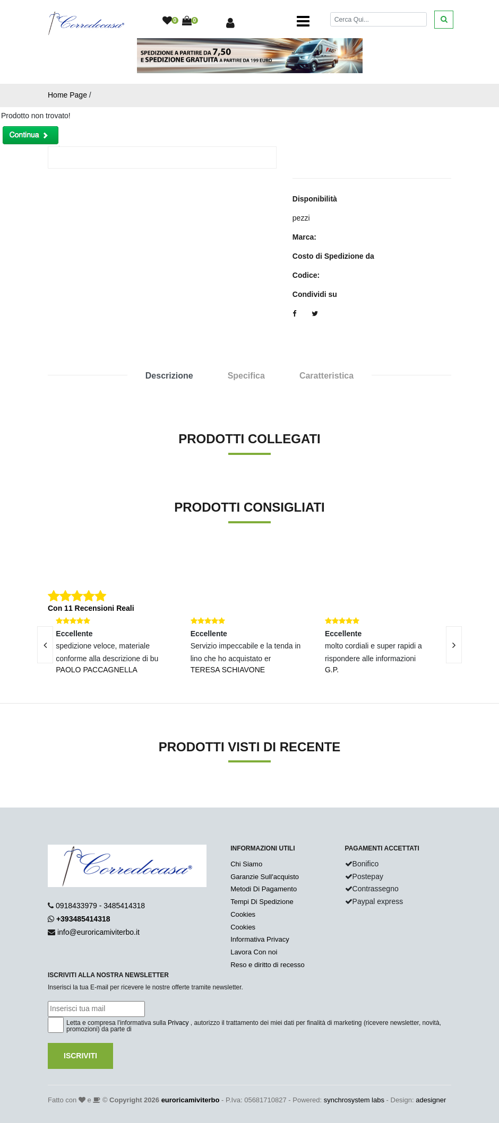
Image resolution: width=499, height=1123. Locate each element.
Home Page (67, 95)
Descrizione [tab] (169, 375)
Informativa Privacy (259, 939)
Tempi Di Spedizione (262, 902)
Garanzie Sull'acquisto (264, 877)
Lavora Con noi (253, 952)
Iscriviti (80, 1055)
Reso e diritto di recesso (267, 965)
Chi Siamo (246, 864)
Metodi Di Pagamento (263, 889)
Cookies (242, 914)
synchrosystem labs (354, 1100)
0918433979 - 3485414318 (100, 905)
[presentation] (45, 644)
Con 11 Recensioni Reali (91, 608)
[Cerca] (378, 19)
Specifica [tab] (246, 375)
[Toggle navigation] (303, 21)
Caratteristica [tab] (326, 375)
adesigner (431, 1100)
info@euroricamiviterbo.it (98, 932)
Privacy (178, 1023)
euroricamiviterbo (190, 1100)
